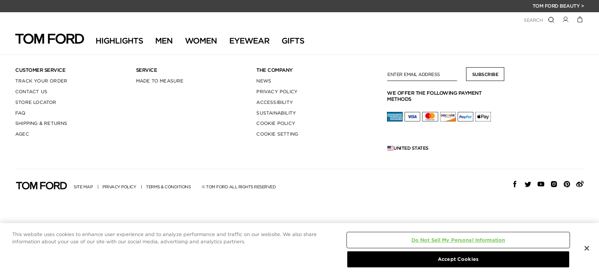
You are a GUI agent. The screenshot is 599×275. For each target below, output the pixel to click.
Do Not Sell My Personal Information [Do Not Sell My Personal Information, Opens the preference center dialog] (458, 240)
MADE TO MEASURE (160, 81)
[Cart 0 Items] (580, 19)
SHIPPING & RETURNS (41, 123)
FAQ (20, 113)
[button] (565, 19)
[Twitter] (528, 184)
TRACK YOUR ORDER (41, 81)
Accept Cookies (458, 259)
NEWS (263, 81)
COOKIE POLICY (275, 123)
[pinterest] (567, 184)
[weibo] (580, 184)
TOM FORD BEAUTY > (558, 6)
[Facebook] (515, 184)
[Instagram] (554, 184)
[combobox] (503, 20)
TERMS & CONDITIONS (168, 186)
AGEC (22, 134)
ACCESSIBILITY (274, 102)
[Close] (586, 248)
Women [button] (201, 40)
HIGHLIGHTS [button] (119, 40)
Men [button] (164, 40)
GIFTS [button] (293, 40)
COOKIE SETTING (277, 134)
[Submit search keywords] (551, 20)
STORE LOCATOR (36, 102)
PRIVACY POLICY (277, 91)
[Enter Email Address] (422, 74)
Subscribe (485, 74)
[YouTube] (541, 184)
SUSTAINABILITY (276, 113)
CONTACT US (31, 91)
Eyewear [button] (249, 40)
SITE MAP (83, 186)
